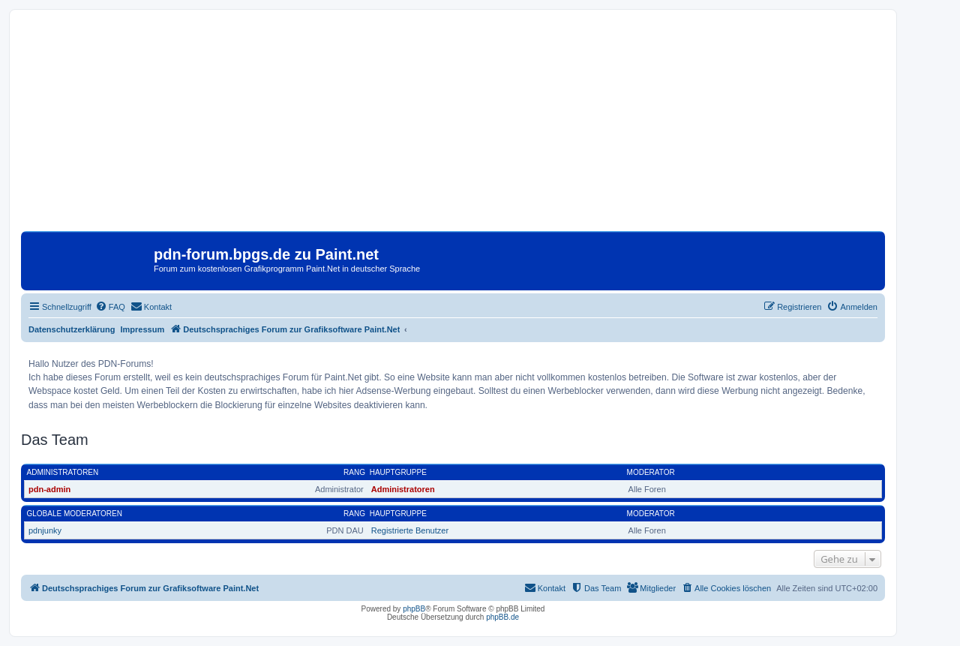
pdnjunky (45, 530)
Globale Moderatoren (74, 513)
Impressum (143, 329)
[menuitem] (110, 307)
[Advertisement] (453, 126)
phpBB (414, 609)
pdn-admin (49, 489)
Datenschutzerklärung (72, 329)
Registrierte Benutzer (409, 530)
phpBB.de (502, 617)
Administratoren (63, 472)
